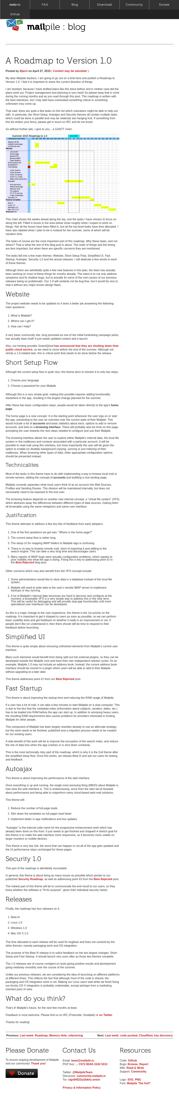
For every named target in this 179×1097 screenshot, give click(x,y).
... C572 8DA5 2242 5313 (91, 1064)
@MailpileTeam (82, 1072)
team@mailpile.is (82, 1060)
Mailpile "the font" (139, 1083)
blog (77, 26)
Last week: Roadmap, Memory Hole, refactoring (51, 1035)
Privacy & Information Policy (82, 1087)
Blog (74, 4)
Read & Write (135, 1067)
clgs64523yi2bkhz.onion (84, 1079)
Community (134, 4)
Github (15, 14)
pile (14, 4)
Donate (164, 4)
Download (104, 4)
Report (143, 1064)
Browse (133, 1064)
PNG (138, 1079)
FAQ (45, 4)
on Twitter (105, 1014)
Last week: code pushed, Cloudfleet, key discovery (139, 1035)
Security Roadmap (30, 879)
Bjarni (24, 71)
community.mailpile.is (91, 1075)
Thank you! (38, 1063)
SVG (130, 1079)
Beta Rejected (25, 562)
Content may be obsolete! (70, 71)
